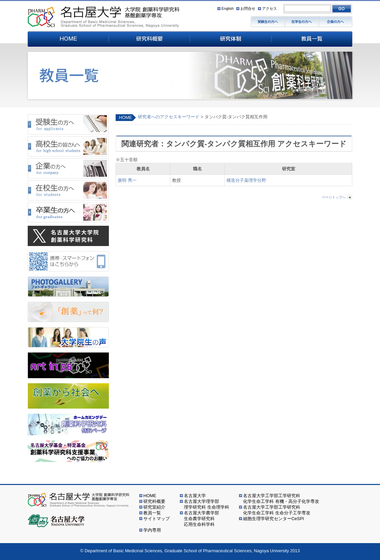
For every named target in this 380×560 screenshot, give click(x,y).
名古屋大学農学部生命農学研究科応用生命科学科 (201, 518)
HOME (125, 117)
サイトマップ (156, 518)
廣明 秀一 (127, 180)
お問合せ (247, 8)
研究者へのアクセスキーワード (168, 116)
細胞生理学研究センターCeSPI (273, 518)
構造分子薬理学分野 (246, 180)
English (227, 8)
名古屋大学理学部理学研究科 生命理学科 (206, 504)
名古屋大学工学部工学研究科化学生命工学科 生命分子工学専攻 (276, 510)
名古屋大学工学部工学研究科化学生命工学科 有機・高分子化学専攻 (281, 498)
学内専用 (152, 530)
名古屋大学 (195, 495)
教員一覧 (152, 512)
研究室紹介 (154, 507)
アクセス (269, 8)
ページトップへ (334, 197)
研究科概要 (154, 501)
